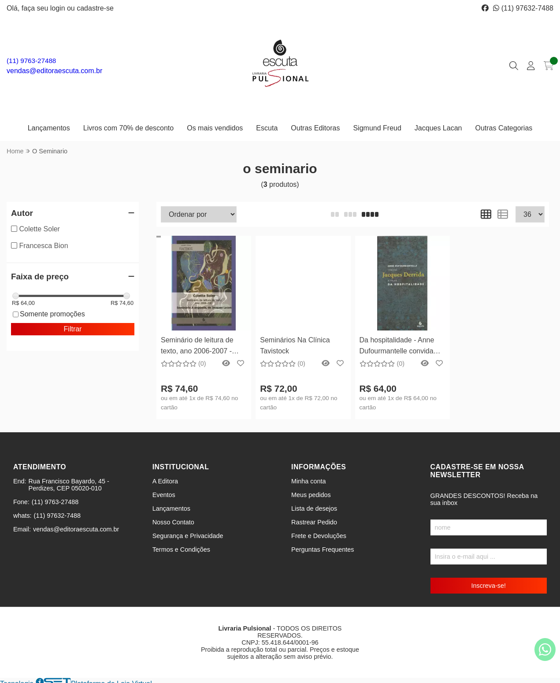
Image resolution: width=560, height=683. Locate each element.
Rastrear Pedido (314, 522)
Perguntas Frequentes (322, 549)
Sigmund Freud (377, 128)
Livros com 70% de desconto (128, 128)
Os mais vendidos (215, 128)
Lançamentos (49, 128)
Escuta (267, 128)
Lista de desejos (314, 508)
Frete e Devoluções (318, 535)
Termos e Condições (181, 549)
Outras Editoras (315, 128)
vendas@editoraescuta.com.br (54, 70)
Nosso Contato (173, 522)
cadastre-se (95, 8)
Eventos (163, 494)
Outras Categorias (503, 128)
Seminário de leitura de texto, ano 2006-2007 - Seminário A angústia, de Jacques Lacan (200, 346)
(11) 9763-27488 (31, 60)
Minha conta (308, 481)
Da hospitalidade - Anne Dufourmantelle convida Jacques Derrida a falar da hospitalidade (401, 346)
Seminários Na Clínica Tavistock (295, 345)
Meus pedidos (311, 494)
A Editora (165, 481)
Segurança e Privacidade (187, 535)
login (58, 8)
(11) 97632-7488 (523, 8)
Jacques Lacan (438, 128)
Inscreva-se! (488, 585)
